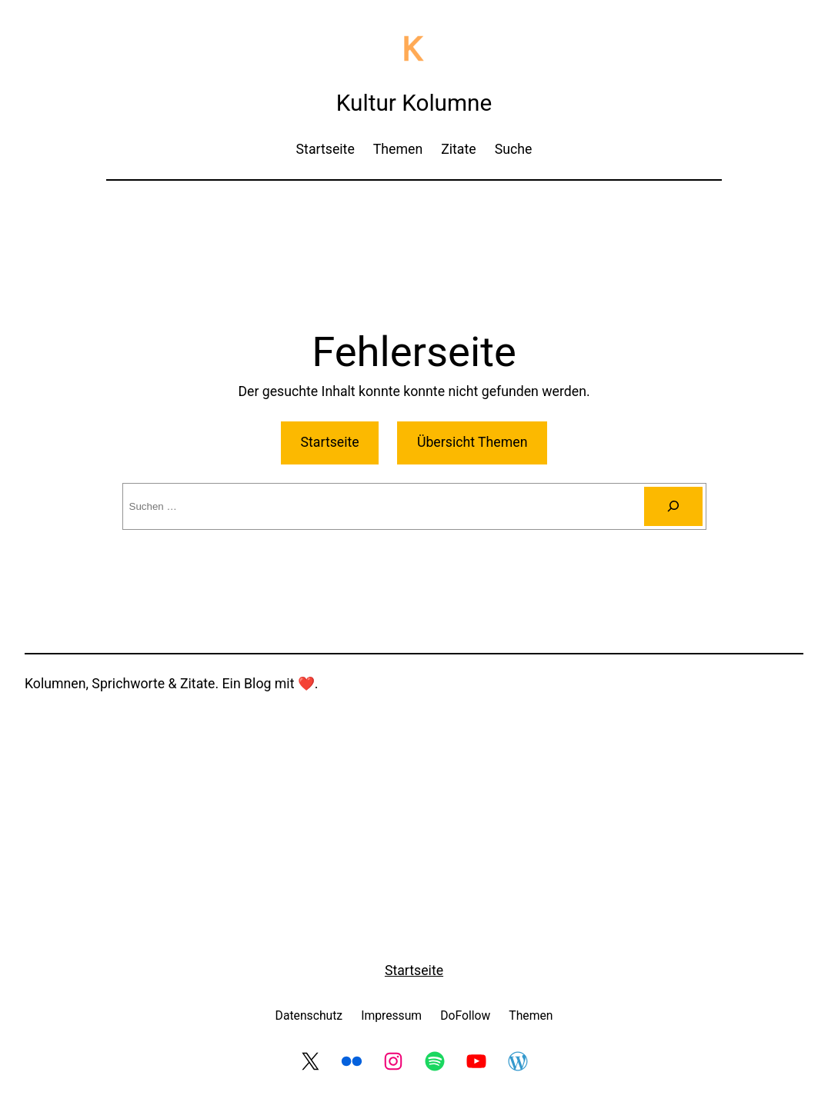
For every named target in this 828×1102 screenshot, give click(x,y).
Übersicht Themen (472, 442)
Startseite (330, 442)
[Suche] (673, 507)
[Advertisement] (414, 233)
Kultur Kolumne (414, 102)
